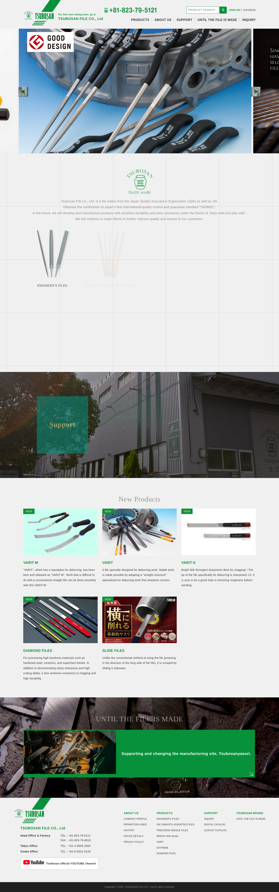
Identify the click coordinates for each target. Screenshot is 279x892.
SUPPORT (184, 20)
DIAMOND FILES (166, 853)
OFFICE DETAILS (134, 836)
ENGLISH (235, 10)
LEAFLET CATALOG (215, 830)
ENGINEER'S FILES (168, 819)
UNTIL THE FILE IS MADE (217, 20)
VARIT (160, 842)
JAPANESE (249, 10)
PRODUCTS (140, 20)
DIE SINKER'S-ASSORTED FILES (176, 824)
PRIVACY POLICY (134, 842)
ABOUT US (162, 20)
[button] (23, 92)
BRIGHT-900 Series (167, 836)
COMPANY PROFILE (135, 819)
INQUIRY (249, 20)
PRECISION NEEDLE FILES (172, 830)
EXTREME (163, 847)
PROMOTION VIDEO (135, 824)
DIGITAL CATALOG (214, 824)
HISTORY (129, 830)
